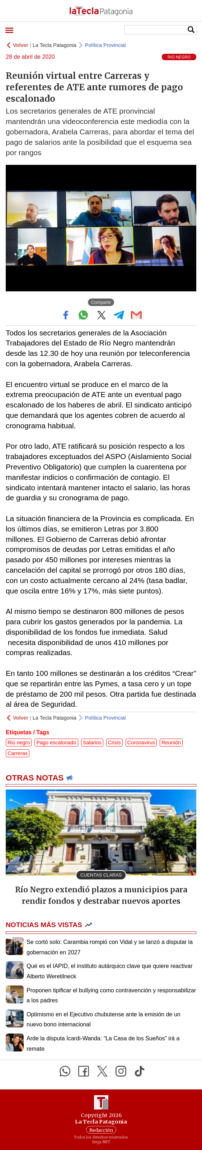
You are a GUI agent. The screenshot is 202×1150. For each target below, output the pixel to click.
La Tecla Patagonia (54, 45)
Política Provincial (105, 45)
